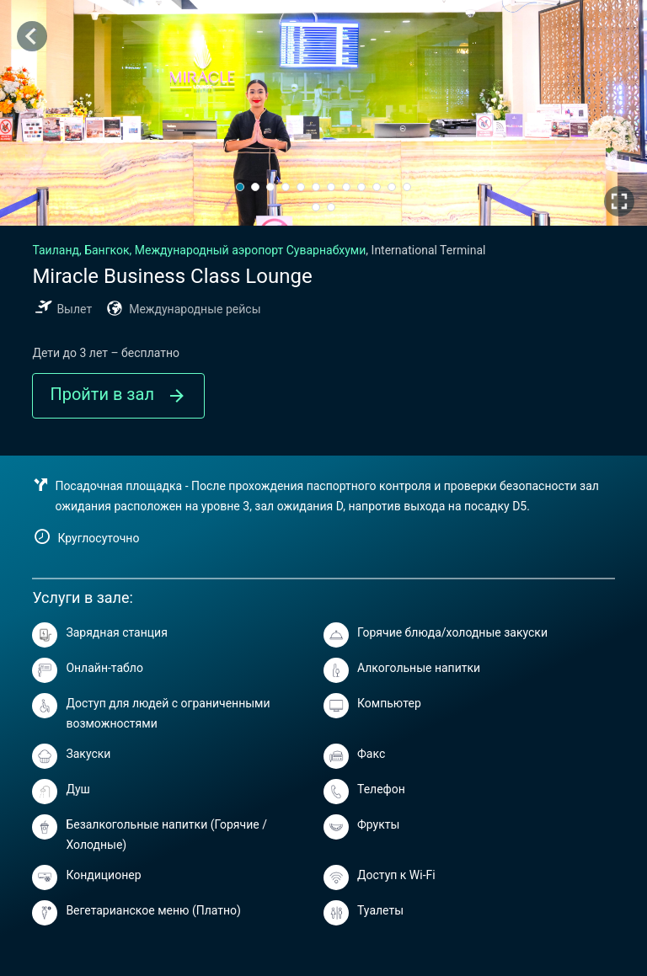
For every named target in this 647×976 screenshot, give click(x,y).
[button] (240, 187)
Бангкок (199, 250)
